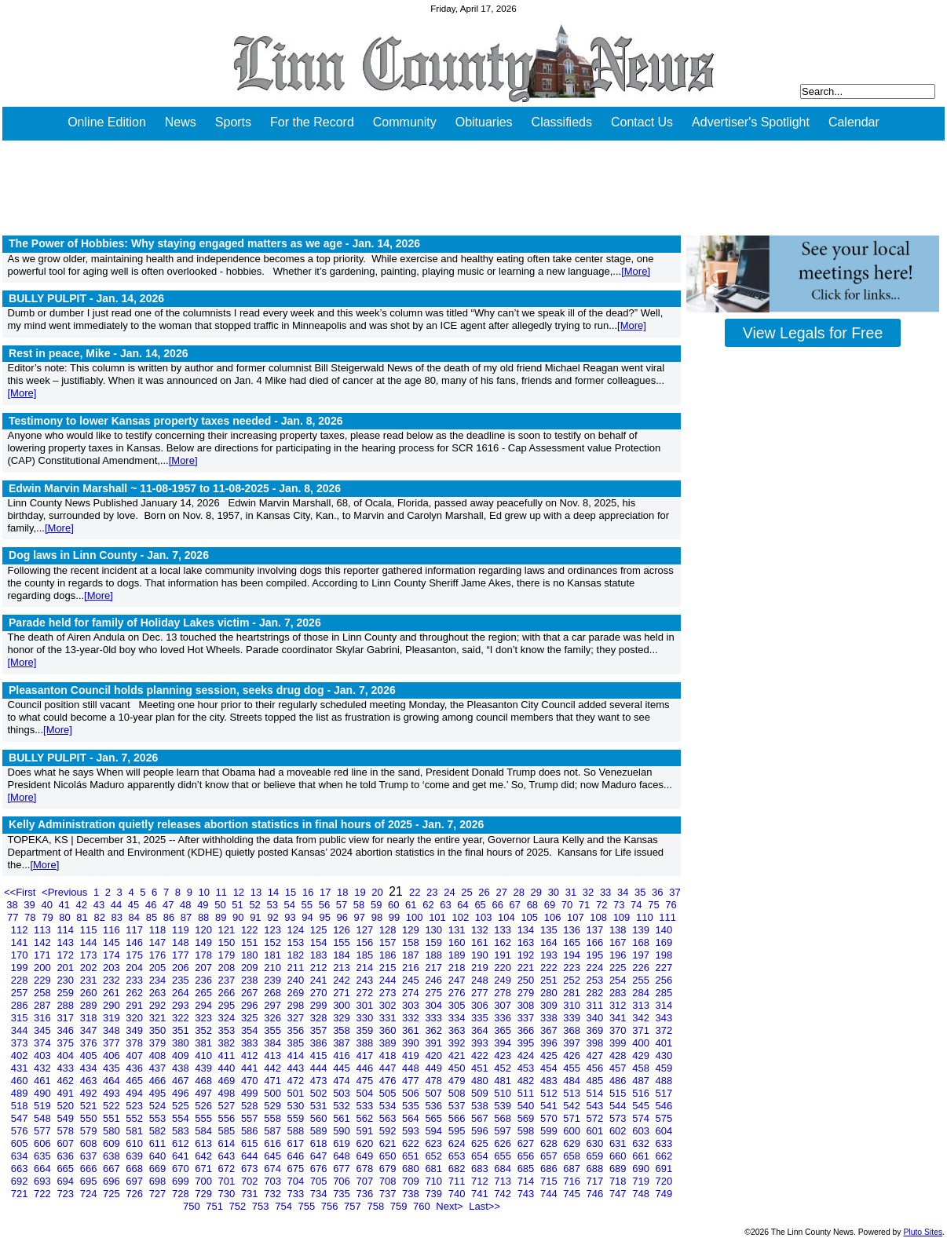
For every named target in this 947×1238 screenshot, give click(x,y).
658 (573, 1156)
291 (135, 1005)
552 (135, 1118)
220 (504, 967)
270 (320, 993)
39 (31, 905)
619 (343, 1143)
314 (664, 1005)
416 (343, 1055)
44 (118, 905)
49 (204, 905)
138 (619, 930)
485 (596, 1080)
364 (481, 1030)
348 (112, 1030)
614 (228, 1143)
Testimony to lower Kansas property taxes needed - (176, 420)
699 (182, 1181)
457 (619, 1068)
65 (481, 905)
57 (343, 905)
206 (182, 967)
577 (43, 1131)
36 (659, 892)
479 (458, 1080)
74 (638, 905)
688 (596, 1168)
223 (573, 967)
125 (320, 930)
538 (481, 1106)
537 (458, 1106)
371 (642, 1030)
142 (43, 942)
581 (135, 1131)
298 (297, 1005)
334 (458, 1018)
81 (83, 917)
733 (297, 1194)
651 (412, 1156)
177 (182, 955)
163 (527, 942)
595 (458, 1131)
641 (182, 1156)
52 (256, 905)
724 (90, 1194)
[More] (635, 271)
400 (642, 1043)
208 (228, 967)
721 (21, 1194)
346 (66, 1030)
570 (550, 1118)
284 (642, 993)
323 (204, 1018)
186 (389, 955)
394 (504, 1043)
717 (596, 1181)
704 (297, 1181)
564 (412, 1118)
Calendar (853, 122)
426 (573, 1055)
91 (257, 917)
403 (43, 1055)
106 (554, 917)
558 (273, 1118)
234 (159, 980)
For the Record (312, 122)
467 (182, 1080)
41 (66, 905)
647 (320, 1156)
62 (429, 905)
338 (550, 1018)
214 (365, 967)
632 (642, 1143)
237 (228, 980)
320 (135, 1018)
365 (504, 1030)
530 (297, 1106)
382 (228, 1043)
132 (481, 930)
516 (642, 1093)
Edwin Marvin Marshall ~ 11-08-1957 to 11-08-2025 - (175, 488)
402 (21, 1055)
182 (297, 955)
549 (66, 1118)
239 (273, 980)
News (180, 122)
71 (586, 905)
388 (365, 1043)
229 (43, 980)
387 (343, 1043)
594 (434, 1131)
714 (527, 1181)
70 (568, 905)
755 (307, 1206)
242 (343, 980)
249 (504, 980)
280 (550, 993)
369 (596, 1030)
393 (481, 1043)
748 (642, 1194)
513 (573, 1093)
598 (527, 1131)
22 (416, 892)
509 (481, 1093)
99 (396, 917)
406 (112, 1055)
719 (642, 1181)
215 (389, 967)
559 (297, 1118)
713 (504, 1181)
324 (228, 1018)
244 (389, 980)
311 (596, 1005)
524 (159, 1106)
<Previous (66, 892)
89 (222, 917)
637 (90, 1156)
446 (365, 1068)
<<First (21, 892)
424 (527, 1055)
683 (481, 1168)
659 (596, 1156)
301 (365, 1005)
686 (550, 1168)
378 (135, 1043)
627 (527, 1143)
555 (204, 1118)
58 (360, 905)
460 (21, 1080)
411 (228, 1055)
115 (90, 930)
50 (221, 905)
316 (43, 1018)
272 (365, 993)
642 (204, 1156)
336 (504, 1018)
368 (573, 1030)
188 (434, 955)
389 (389, 1043)
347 (90, 1030)
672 (228, 1168)
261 (112, 993)
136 (573, 930)
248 (481, 980)
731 (251, 1194)
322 (182, 1018)
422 (481, 1055)
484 (573, 1080)
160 (458, 942)
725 (112, 1194)
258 (43, 993)
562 (365, 1118)
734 (320, 1194)
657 (550, 1156)
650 (389, 1156)
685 (527, 1168)
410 (204, 1055)
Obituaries (484, 122)
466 (159, 1080)
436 (135, 1068)
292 (159, 1005)
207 (204, 967)
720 (664, 1181)
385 (297, 1043)
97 (361, 917)
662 (664, 1156)
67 (517, 905)
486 (619, 1080)
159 (434, 942)
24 (451, 892)
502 (320, 1093)
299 (320, 1005)
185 (365, 955)
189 (458, 955)
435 (112, 1068)
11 (223, 892)
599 (550, 1131)
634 (21, 1156)
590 (343, 1131)
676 (320, 1168)
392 (458, 1043)
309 (550, 1005)
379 (159, 1043)
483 (550, 1080)
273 (389, 993)
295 (228, 1005)
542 (573, 1106)
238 (251, 980)
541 (550, 1106)
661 (642, 1156)
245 (412, 980)
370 (619, 1030)
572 (596, 1118)
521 (90, 1106)
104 (507, 917)
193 (550, 955)
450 (458, 1068)
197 (642, 955)
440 (228, 1068)
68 (534, 905)
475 (365, 1080)
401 (664, 1043)
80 (66, 917)
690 (642, 1168)
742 (504, 1194)
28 (520, 892)
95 (326, 917)
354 (251, 1030)
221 (527, 967)
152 (273, 942)
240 (297, 980)
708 (389, 1181)
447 (389, 1068)
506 (412, 1093)
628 (550, 1143)
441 (251, 1068)
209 (251, 967)
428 (619, 1055)
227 (664, 967)
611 (159, 1143)
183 (320, 955)
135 (550, 930)
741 (481, 1194)
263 (159, 993)
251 (550, 980)
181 (273, 955)
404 (66, 1055)
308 (527, 1005)
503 (343, 1093)
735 (343, 1194)
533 (365, 1106)
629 (573, 1143)
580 (112, 1131)
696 (112, 1181)
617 (297, 1143)
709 (412, 1181)
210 (273, 967)
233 (135, 980)
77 (14, 917)
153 (297, 942)
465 (135, 1080)
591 (365, 1131)
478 (434, 1080)
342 (642, 1018)
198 (664, 955)
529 (273, 1106)
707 (365, 1181)
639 (135, 1156)
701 (228, 1181)
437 (159, 1068)
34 (624, 892)
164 (550, 942)
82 (100, 917)
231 (90, 980)
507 (434, 1093)
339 (573, 1018)
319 (112, 1018)
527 (228, 1106)
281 (573, 993)
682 (458, 1168)
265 (204, 993)
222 (550, 967)
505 (389, 1093)
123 (273, 930)
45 (135, 905)
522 (112, 1106)
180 (251, 955)
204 (135, 967)
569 (527, 1118)
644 (251, 1156)
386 (320, 1043)
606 (43, 1143)
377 (112, 1043)
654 (481, 1156)
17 (327, 892)
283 (619, 993)
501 (297, 1093)
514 (596, 1093)
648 (343, 1156)
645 (273, 1156)
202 (90, 967)
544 (619, 1106)
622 (412, 1143)
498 (228, 1093)
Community (405, 122)
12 (240, 892)
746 (596, 1194)
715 (550, 1181)
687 (573, 1168)
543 (596, 1106)
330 (365, 1018)
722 (43, 1194)
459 (664, 1068)
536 (434, 1106)
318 (90, 1018)
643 (228, 1156)
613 (204, 1143)
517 (664, 1093)
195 (596, 955)
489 (21, 1093)
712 (481, 1181)
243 (365, 980)
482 (527, 1080)
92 (274, 917)
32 (590, 892)
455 (573, 1068)
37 (674, 892)
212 (320, 967)
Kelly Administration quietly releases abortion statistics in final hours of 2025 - (246, 824)
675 (297, 1168)
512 (550, 1093)
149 (204, 942)
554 (182, 1118)
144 (90, 942)
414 (297, 1055)
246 (434, 980)
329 (343, 1018)
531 (320, 1106)
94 (309, 917)
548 (43, 1118)
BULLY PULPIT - (86, 298)
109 (623, 917)
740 (458, 1194)
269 (297, 993)
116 (112, 930)
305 (458, 1005)
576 (21, 1131)
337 (527, 1018)
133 (504, 930)
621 (389, 1143)
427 (596, 1055)
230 (66, 980)
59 (378, 905)
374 (43, 1043)
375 (66, 1043)
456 (596, 1068)
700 (204, 1181)
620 (365, 1143)
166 (596, 942)
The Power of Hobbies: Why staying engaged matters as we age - (214, 243)
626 (504, 1143)
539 (504, 1106)
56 (326, 905)
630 (596, 1143)
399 (619, 1043)
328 (320, 1018)
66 (499, 905)
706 (343, 1181)
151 (251, 942)
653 (458, 1156)
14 (275, 892)
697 (135, 1181)
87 (188, 917)
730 (228, 1194)
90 (239, 917)
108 (599, 917)
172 (66, 955)
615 (251, 1143)
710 (434, 1181)
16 (309, 892)
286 (21, 1005)
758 (376, 1206)
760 (423, 1206)
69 (551, 905)
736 (365, 1194)
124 (297, 930)
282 (596, 993)
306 (481, 1005)
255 (642, 980)
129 (412, 930)
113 (43, 930)
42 (83, 905)
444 (320, 1068)
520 (66, 1106)
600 (573, 1131)
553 (159, 1118)
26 (485, 892)
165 (573, 942)
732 (273, 1194)
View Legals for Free (813, 332)
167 (619, 942)
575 (664, 1118)
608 (90, 1143)
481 (504, 1080)
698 (159, 1181)
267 (251, 993)
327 (297, 1018)
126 (343, 930)
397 (573, 1043)
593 (412, 1131)
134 (527, 930)
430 (664, 1055)
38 (13, 905)
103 (485, 917)
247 (458, 980)
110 (646, 917)
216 (412, 967)
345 (43, 1030)
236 (204, 980)
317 (66, 1018)
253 (596, 980)
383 (251, 1043)
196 (619, 955)
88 (205, 917)
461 (43, 1080)
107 (577, 917)
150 (228, 942)
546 (664, 1106)
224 (596, 967)
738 (412, 1194)
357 (320, 1030)
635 (43, 1156)
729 (204, 1194)
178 (204, 955)
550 (90, 1118)
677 (343, 1168)
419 (412, 1055)
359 (365, 1030)
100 (416, 917)
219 (481, 967)
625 (481, 1143)
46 (152, 905)
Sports (233, 122)
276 (458, 993)
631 (619, 1143)
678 (365, 1168)
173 (90, 955)
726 (135, 1194)
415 (320, 1055)
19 (361, 892)
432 (43, 1068)
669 (159, 1168)
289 (90, 1005)
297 (273, 1005)
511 (527, 1093)
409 (182, 1055)
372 (664, 1030)
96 (344, 917)
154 (320, 942)
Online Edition (107, 122)
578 (66, 1131)
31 (572, 892)
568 (504, 1118)
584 (204, 1131)
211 (297, 967)
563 (389, 1118)
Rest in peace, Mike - (98, 353)
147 (159, 942)
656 (527, 1156)
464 (112, 1080)
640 (159, 1156)
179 (228, 955)
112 (21, 930)
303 (412, 1005)
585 (228, 1131)
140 (664, 930)
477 (412, 1080)
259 (66, 993)
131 (458, 930)
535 (412, 1106)
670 (182, 1168)
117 (135, 930)
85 (153, 917)
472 (297, 1080)
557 (251, 1118)
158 (412, 942)
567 (481, 1118)
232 (112, 980)
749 (664, 1194)
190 (481, 955)
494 (135, 1093)
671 (204, 1168)
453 (527, 1068)
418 (389, 1055)
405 (90, 1055)
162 (504, 942)
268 (273, 993)
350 (159, 1030)
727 (159, 1194)
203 (112, 967)
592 (389, 1131)
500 (273, 1093)
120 (204, 930)
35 (641, 892)
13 (257, 892)
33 (607, 892)
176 (159, 955)
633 (664, 1143)
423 (504, 1055)
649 (365, 1156)
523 (135, 1106)
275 (434, 993)
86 (170, 917)
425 (550, 1055)
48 (187, 905)
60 (395, 905)
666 (90, 1168)
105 (530, 917)
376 (90, 1043)
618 (320, 1143)
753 (262, 1206)
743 (527, 1194)
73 (620, 905)
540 (527, 1106)
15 (292, 892)
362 (434, 1030)
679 (389, 1168)
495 (159, 1093)
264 (182, 993)
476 (389, 1080)
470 (251, 1080)
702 (251, 1181)
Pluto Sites (922, 1232)
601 (596, 1131)
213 (343, 967)
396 (550, 1043)
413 (273, 1055)
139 (642, 930)
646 (297, 1156)
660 (619, 1156)
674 (273, 1168)
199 (21, 967)
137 (596, 930)
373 (21, 1043)
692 (21, 1181)
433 (66, 1068)
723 (66, 1194)
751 (215, 1206)
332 (412, 1018)
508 (458, 1093)
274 (412, 993)
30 (555, 892)
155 (343, 942)
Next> (451, 1206)
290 (112, 1005)
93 (291, 917)
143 (66, 942)
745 (573, 1194)
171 (43, 955)
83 (119, 917)
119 (182, 930)
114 (66, 930)
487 (642, 1080)
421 (458, 1055)
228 (21, 980)
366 (527, 1030)
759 (400, 1206)
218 (458, 967)
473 (320, 1080)
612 (182, 1143)
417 (365, 1055)
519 (43, 1106)
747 (619, 1194)
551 (112, 1118)
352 (204, 1030)
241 (320, 980)
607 (66, 1143)
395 (527, 1043)
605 (21, 1143)
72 (603, 905)
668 (135, 1168)
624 (458, 1143)
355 (273, 1030)
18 (344, 892)
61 (412, 905)
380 (182, 1043)
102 (461, 917)
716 (573, 1181)
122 (251, 930)
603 (642, 1131)
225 (619, 967)
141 (21, 942)
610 (135, 1143)
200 (43, 967)
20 (378, 892)
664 (43, 1168)
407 (135, 1055)
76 (670, 905)
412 (251, 1055)
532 (343, 1106)
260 (90, 993)
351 (182, 1030)
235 (182, 980)
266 (228, 993)
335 (481, 1018)
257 (21, 993)
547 (21, 1118)
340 (596, 1018)
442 (273, 1068)
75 (655, 905)
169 (664, 942)
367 (550, 1030)
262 (135, 993)
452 (504, 1068)
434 (90, 1068)
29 (538, 892)
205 (159, 967)
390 (412, 1043)
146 (135, 942)
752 (239, 1206)
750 (193, 1206)
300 (343, 1005)
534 (389, 1106)
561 (343, 1118)
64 (464, 905)
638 (112, 1156)
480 (481, 1080)
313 (642, 1005)
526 (204, 1106)
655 (504, 1156)
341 (619, 1018)
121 (228, 930)
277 (481, 993)
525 (182, 1106)
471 (273, 1080)
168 (642, 942)
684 (504, 1168)
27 (502, 892)
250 (527, 980)
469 (228, 1080)
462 (66, 1080)
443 (297, 1068)
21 (397, 891)
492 (90, 1093)
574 (642, 1118)
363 (458, 1030)
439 (204, 1068)
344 (21, 1030)
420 (434, 1055)
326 (273, 1018)
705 (320, 1181)
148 (182, 942)
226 (642, 967)
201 (66, 967)
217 (434, 967)
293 (182, 1005)
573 (619, 1118)
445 (343, 1068)
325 (251, 1018)
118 (159, 930)
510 (504, 1093)
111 (667, 917)
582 (159, 1131)
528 (251, 1106)
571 (573, 1118)
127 (365, 930)
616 (273, 1143)
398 (596, 1043)
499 (251, 1093)
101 (438, 917)
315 (21, 1018)
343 (664, 1018)
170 (21, 955)
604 (664, 1131)
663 (21, 1168)
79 (49, 917)
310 (573, 1005)
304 (434, 1005)
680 (412, 1168)
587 (273, 1131)
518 (21, 1106)
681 (434, 1168)
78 (31, 917)
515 (619, 1093)
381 (204, 1043)
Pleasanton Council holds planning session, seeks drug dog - (202, 690)
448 (412, 1068)
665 (66, 1168)
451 (481, 1068)
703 (273, 1181)
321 (159, 1018)
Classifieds (562, 122)
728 (182, 1194)
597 (504, 1131)
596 (481, 1131)
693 (43, 1181)
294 (204, 1005)
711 (458, 1181)
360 (389, 1030)
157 (389, 942)
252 (573, 980)
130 (434, 930)
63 (447, 905)
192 (527, 955)
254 (619, 980)
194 (573, 955)
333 (434, 1018)
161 (481, 942)
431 (21, 1068)
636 (66, 1156)
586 (251, 1131)
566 (458, 1118)
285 (664, 993)
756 (331, 1206)
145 (112, 942)
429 (642, 1055)
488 (664, 1080)
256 (664, 980)
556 (228, 1118)
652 (434, 1156)
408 (159, 1055)
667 (112, 1168)
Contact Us (642, 122)
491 (66, 1093)
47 (170, 905)
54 (291, 905)
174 (112, 955)
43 (100, 905)
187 (412, 955)
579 (90, 1131)
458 (642, 1068)
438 (182, 1068)
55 (309, 905)
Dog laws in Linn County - (109, 555)
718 (619, 1181)
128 (389, 930)
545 (642, 1106)
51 (239, 905)
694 (66, 1181)
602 (619, 1131)
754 (284, 1206)
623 (434, 1143)
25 (468, 892)
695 (90, 1181)
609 (112, 1143)
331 (389, 1018)
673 (251, 1168)
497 (204, 1093)
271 (343, 993)
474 (343, 1080)
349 (135, 1030)
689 (619, 1168)
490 (43, 1093)
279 (527, 993)
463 (90, 1080)
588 (297, 1131)
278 (504, 993)
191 (504, 955)
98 (378, 917)
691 (664, 1168)
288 (66, 1005)
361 (412, 1030)
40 (48, 905)
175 (135, 955)
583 (182, 1131)
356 (297, 1030)
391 (434, 1043)
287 (43, 1005)
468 (204, 1080)
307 (504, 1005)
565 (434, 1118)
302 (389, 1005)
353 (228, 1030)
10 (205, 892)
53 (273, 905)
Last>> (484, 1206)
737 (389, 1194)
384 (273, 1043)
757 (354, 1206)
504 (365, 1093)
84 (136, 917)
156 (365, 942)
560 (320, 1118)
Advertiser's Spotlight (751, 122)
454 (550, 1068)
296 (251, 1005)
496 (182, 1093)
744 (550, 1194)
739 (434, 1194)
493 (112, 1093)
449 (434, 1068)
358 (343, 1030)
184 (343, 955)
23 (433, 892)
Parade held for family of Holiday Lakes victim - (165, 622)
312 (619, 1005)
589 (320, 1131)
